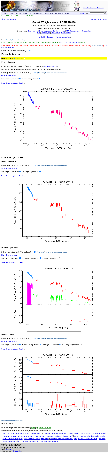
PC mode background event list (47, 441)
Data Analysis (37, 13)
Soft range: (46, 345)
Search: (88, 13)
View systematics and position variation (56, 73)
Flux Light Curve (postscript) (12, 434)
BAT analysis (45, 33)
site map (82, 13)
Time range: (5, 79)
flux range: (25, 79)
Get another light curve (99, 19)
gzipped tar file (41, 428)
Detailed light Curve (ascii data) (22, 436)
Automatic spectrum (50, 66)
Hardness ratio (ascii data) (63, 436)
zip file (49, 428)
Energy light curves (11, 39)
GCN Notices (55, 33)
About (12, 13)
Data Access (26, 13)
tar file (33, 428)
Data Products (49, 13)
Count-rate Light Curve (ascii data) (79, 434)
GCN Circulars (66, 33)
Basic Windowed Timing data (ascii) (36, 439)
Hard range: (26, 345)
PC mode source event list (27, 441)
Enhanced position (45, 31)
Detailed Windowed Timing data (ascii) (63, 439)
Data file (21, 83)
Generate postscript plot (9, 83)
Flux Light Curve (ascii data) (32, 434)
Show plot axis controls (9, 76)
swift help (9, 449)
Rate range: (26, 258)
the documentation (69, 43)
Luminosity (19, 59)
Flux (11, 59)
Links (67, 13)
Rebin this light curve (46, 37)
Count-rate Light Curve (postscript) (54, 434)
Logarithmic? (14, 79)
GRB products (10, 16)
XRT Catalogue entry (73, 31)
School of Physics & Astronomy (93, 8)
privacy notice (16, 451)
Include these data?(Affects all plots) (13, 51)
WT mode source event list (87, 439)
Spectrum (56, 31)
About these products (8, 19)
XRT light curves (19, 16)
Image (63, 31)
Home (6, 13)
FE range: (45, 258)
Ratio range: (66, 345)
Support (18, 13)
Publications (59, 13)
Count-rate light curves (24, 39)
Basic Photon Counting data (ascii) (86, 436)
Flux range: (26, 172)
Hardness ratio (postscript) (44, 436)
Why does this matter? (97, 46)
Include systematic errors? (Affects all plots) (16, 73)
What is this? (40, 73)
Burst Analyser (33, 31)
